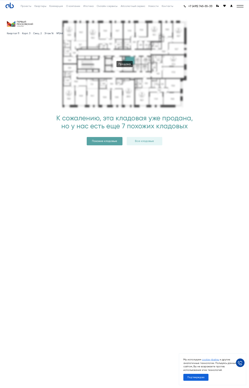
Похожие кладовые (104, 141)
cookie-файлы (210, 359)
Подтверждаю (196, 377)
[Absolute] (9, 5)
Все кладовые (144, 141)
